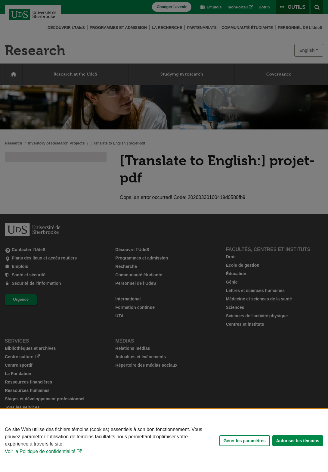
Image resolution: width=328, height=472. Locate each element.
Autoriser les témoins (297, 440)
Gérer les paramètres (245, 440)
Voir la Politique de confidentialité (40, 451)
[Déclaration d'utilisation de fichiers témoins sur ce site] (164, 440)
